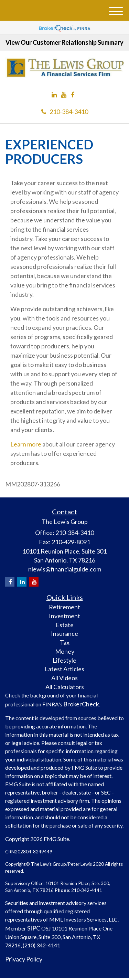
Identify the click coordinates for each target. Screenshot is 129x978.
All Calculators (64, 687)
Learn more (25, 444)
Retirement (64, 607)
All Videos (64, 678)
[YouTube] (63, 95)
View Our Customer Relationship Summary (64, 42)
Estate (65, 625)
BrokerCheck (81, 704)
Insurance (64, 633)
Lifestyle (64, 660)
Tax (64, 642)
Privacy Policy (23, 959)
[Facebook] (72, 95)
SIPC (33, 928)
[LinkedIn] (54, 95)
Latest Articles (64, 669)
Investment (64, 616)
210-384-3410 (64, 111)
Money (64, 651)
